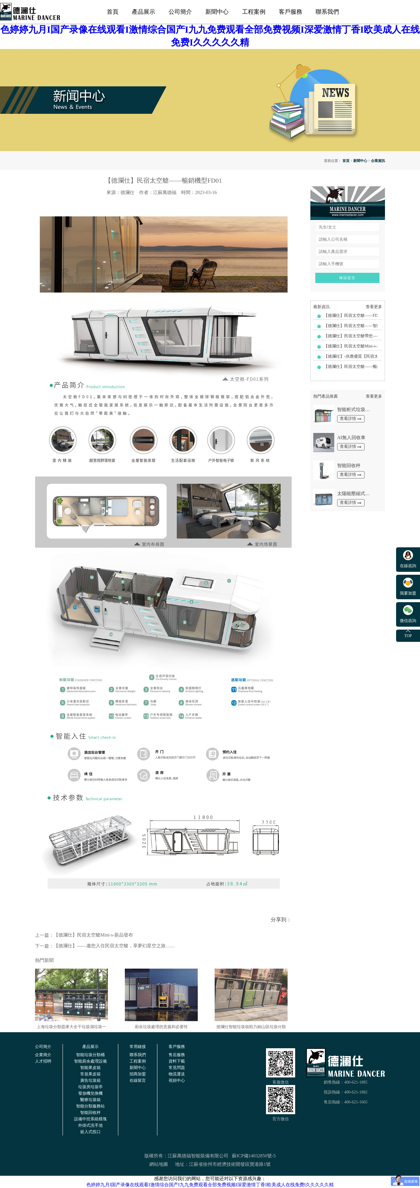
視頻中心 (177, 1080)
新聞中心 (217, 11)
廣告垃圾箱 (90, 1080)
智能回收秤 (90, 1112)
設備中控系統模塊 (90, 1119)
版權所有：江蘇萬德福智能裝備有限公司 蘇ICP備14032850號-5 (210, 1155)
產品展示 (143, 11)
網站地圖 (158, 1164)
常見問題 (177, 1067)
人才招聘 (43, 1061)
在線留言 (138, 1080)
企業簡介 (43, 1055)
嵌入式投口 (90, 1132)
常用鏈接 (138, 1046)
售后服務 (177, 1055)
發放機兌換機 (90, 1093)
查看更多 (374, 307)
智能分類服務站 (90, 1106)
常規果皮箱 (90, 1074)
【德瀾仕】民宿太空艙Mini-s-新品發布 (84, 935)
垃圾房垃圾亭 (90, 1087)
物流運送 (177, 1074)
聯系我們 (327, 11)
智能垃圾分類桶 (90, 1055)
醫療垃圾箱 (90, 1100)
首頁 (112, 11)
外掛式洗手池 (90, 1125)
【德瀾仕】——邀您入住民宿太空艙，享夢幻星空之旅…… (105, 945)
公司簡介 (180, 11)
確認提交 (347, 278)
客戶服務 (290, 11)
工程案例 (253, 11)
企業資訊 (378, 161)
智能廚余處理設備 (90, 1061)
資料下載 (177, 1061)
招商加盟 (138, 1074)
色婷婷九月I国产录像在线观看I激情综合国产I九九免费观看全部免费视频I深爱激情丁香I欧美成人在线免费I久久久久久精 (210, 1184)
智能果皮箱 (90, 1067)
